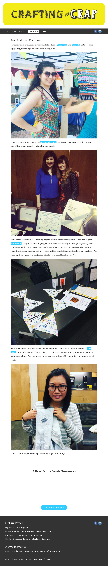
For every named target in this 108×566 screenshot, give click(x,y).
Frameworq (62, 45)
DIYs (44, 31)
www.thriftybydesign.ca (39, 539)
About (22, 31)
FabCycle (76, 45)
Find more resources (54, 507)
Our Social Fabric (48, 142)
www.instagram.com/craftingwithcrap (43, 551)
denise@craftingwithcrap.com (36, 531)
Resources (33, 31)
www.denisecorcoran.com (31, 535)
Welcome (11, 31)
